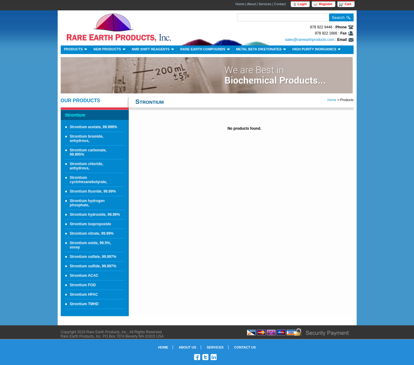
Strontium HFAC (84, 294)
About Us (187, 347)
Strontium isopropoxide (90, 224)
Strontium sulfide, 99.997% (93, 266)
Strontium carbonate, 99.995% (88, 152)
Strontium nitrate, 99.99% (92, 233)
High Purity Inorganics (317, 49)
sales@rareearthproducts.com (309, 40)
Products (76, 49)
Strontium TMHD (84, 304)
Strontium (75, 115)
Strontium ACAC (84, 275)
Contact (280, 4)
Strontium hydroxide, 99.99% (95, 214)
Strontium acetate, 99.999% (93, 127)
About (251, 4)
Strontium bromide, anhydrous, (87, 138)
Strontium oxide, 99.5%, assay (90, 245)
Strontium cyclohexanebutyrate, (88, 179)
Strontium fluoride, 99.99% (93, 191)
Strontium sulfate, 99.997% (93, 257)
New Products (110, 49)
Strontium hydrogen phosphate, (87, 203)
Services (264, 4)
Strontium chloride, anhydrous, (86, 166)
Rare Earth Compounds (205, 49)
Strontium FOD (83, 285)
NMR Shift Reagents (153, 49)
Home (240, 4)
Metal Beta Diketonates (262, 49)
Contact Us (245, 347)
